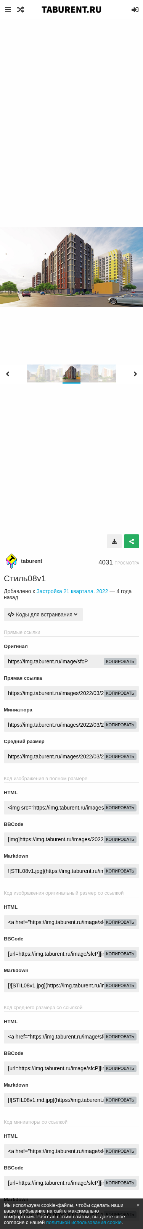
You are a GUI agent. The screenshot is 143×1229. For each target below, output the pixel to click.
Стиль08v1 (25, 578)
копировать (120, 661)
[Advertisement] (71, 94)
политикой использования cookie (84, 1222)
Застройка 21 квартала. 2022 (72, 591)
